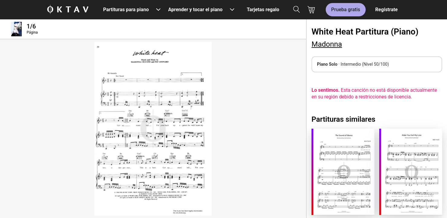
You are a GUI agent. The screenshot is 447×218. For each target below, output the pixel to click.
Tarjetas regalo (263, 9)
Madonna (327, 44)
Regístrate (386, 9)
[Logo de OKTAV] (68, 10)
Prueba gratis (345, 9)
